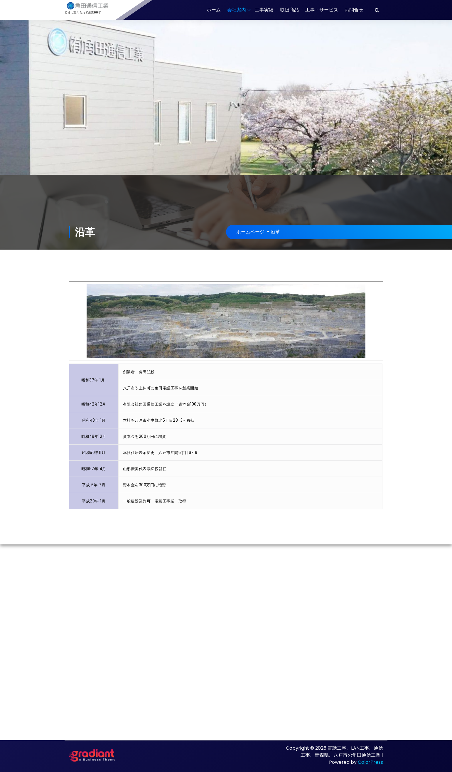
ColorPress (370, 762)
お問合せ (354, 9)
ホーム (214, 9)
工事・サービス (321, 9)
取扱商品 (289, 9)
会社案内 (236, 9)
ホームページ (250, 231)
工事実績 (264, 9)
